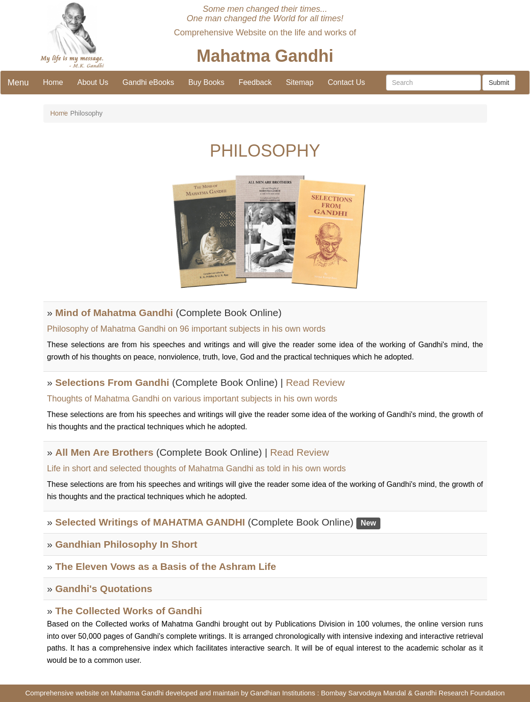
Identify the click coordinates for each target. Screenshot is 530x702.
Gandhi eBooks (148, 82)
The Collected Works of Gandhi (128, 610)
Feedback (254, 82)
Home (53, 82)
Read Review (315, 382)
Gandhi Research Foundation (459, 693)
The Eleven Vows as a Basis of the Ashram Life (165, 566)
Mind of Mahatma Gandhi (114, 312)
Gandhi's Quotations (103, 588)
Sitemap (300, 82)
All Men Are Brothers (104, 452)
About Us (93, 82)
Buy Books (206, 82)
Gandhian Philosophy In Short (126, 544)
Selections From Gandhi (112, 382)
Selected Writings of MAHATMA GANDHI (150, 522)
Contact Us (346, 82)
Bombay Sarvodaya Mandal (363, 693)
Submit (498, 82)
